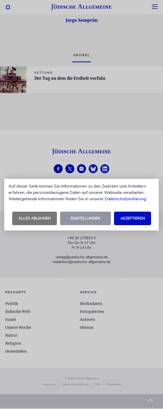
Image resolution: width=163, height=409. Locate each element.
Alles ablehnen (35, 218)
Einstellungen (85, 218)
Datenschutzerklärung (125, 199)
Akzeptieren (132, 218)
